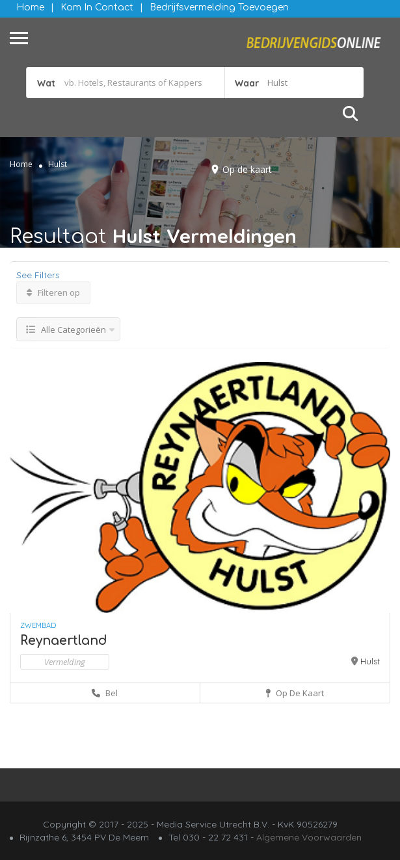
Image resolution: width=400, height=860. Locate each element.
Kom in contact (96, 7)
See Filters (38, 275)
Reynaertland (63, 640)
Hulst (370, 661)
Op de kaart (247, 169)
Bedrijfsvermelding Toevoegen (219, 7)
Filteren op (53, 292)
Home (30, 7)
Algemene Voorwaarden (309, 837)
